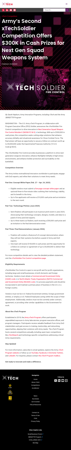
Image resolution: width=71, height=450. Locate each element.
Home (35, 379)
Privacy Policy (35, 421)
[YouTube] (11, 10)
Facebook (43, 353)
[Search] (67, 10)
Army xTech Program (33, 317)
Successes (35, 399)
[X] (3, 10)
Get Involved (35, 402)
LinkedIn (12, 356)
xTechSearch (13, 335)
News (35, 396)
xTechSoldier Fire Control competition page (29, 258)
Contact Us (35, 412)
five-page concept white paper (47, 189)
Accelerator (35, 388)
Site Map (35, 443)
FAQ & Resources (35, 404)
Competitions (35, 385)
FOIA (35, 418)
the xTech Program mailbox (49, 356)
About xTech (35, 382)
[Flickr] (14, 10)
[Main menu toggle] (66, 4)
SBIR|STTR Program (35, 437)
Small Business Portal (35, 434)
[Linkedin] (7, 10)
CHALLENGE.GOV (35, 440)
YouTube (34, 353)
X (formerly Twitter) (55, 353)
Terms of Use (35, 415)
